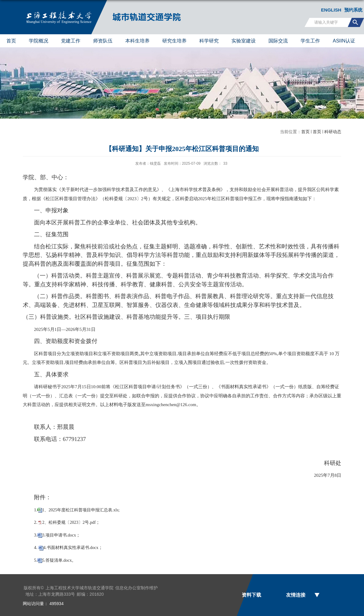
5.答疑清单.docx (57, 560)
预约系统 (353, 9)
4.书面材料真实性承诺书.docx (70, 547)
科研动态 (332, 131)
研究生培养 (174, 40)
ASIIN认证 (344, 40)
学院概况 (38, 40)
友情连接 (295, 594)
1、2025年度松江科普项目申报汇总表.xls (80, 510)
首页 (11, 40)
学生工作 (310, 40)
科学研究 (209, 40)
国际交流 (278, 40)
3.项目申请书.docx (59, 535)
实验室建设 (243, 40)
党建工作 (70, 40)
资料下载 (251, 594)
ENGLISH (331, 9)
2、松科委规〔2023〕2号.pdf (69, 522)
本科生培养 (137, 40)
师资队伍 (103, 40)
